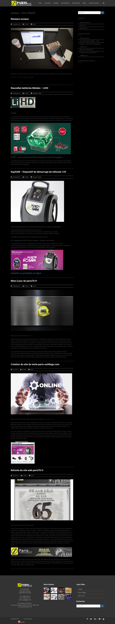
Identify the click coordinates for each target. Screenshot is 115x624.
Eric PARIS (26, 24)
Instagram (25, 77)
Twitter (19, 77)
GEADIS (80, 589)
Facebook (13, 77)
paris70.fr (30, 335)
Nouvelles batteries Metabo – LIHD (29, 88)
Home (40, 3)
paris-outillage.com (48, 419)
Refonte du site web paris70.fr (27, 470)
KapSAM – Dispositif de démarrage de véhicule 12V (39, 171)
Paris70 (34, 24)
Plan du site (81, 595)
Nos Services (65, 3)
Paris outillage (82, 592)
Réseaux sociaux (20, 19)
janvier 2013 (83, 28)
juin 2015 (82, 25)
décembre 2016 (84, 22)
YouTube (31, 77)
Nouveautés (35, 93)
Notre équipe (76, 3)
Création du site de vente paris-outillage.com (35, 364)
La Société (47, 3)
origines (55, 3)
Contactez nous (94, 3)
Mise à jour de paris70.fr (24, 280)
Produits (40, 93)
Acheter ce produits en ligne (26, 273)
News (84, 3)
